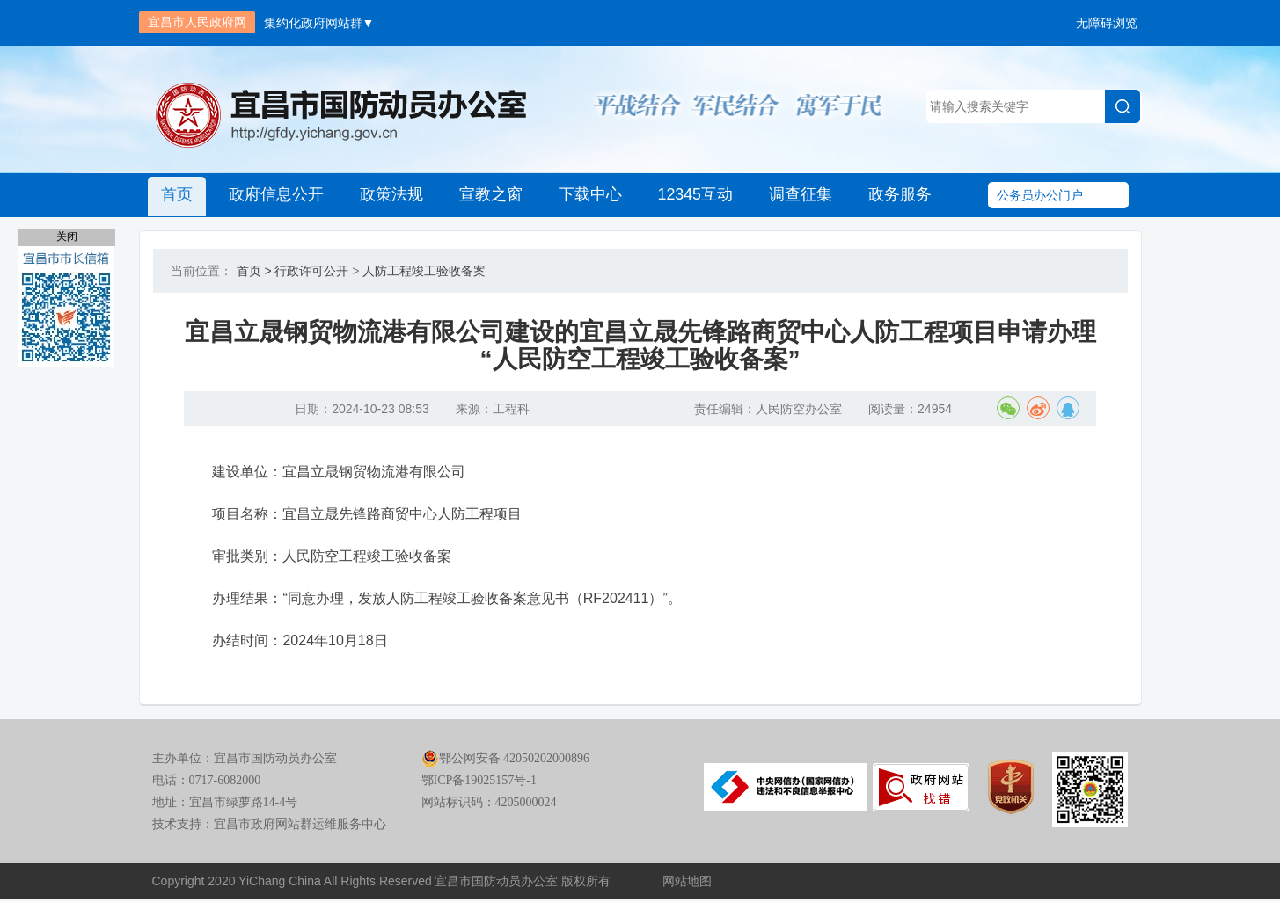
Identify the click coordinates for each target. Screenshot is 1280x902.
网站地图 (687, 884)
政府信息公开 (275, 195)
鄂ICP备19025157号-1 (479, 783)
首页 (177, 195)
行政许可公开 (311, 271)
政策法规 (389, 195)
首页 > (254, 271)
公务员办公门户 (1040, 195)
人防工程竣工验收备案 (424, 271)
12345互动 (691, 195)
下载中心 (586, 195)
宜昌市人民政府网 (197, 22)
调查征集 (796, 195)
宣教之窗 (488, 195)
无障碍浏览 (1106, 23)
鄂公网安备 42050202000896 (505, 761)
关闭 (66, 236)
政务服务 (894, 195)
